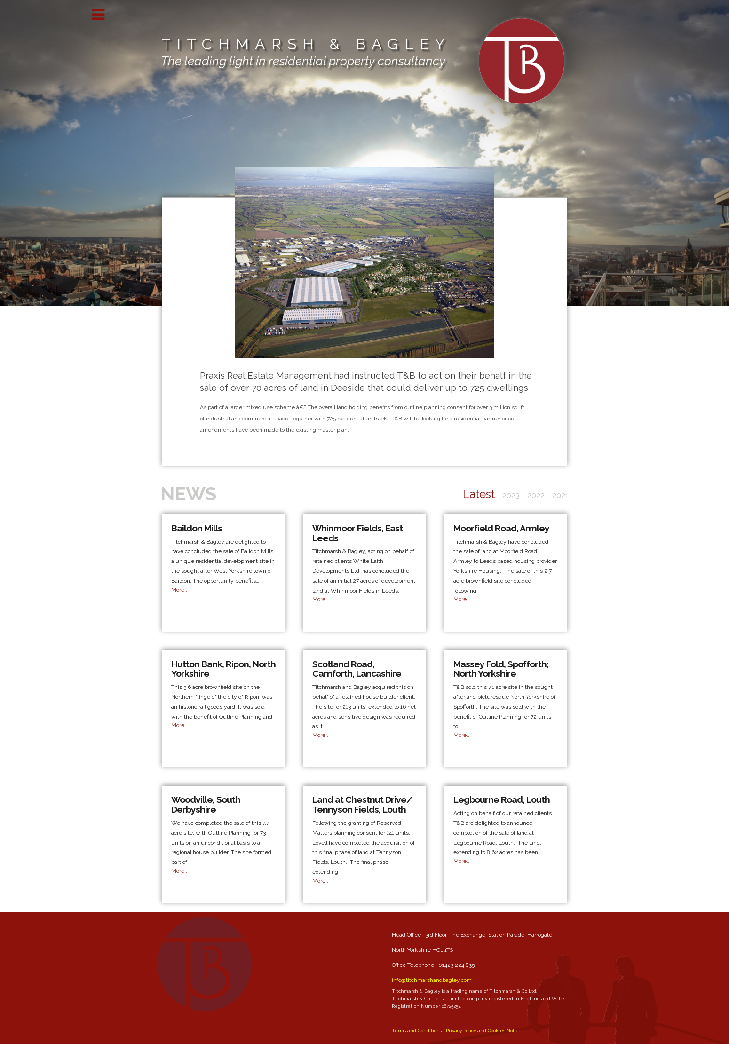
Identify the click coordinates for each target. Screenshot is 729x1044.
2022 (536, 495)
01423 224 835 (456, 965)
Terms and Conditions (417, 1030)
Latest (479, 494)
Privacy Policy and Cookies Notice (484, 1030)
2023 (511, 495)
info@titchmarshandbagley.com (432, 980)
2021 (560, 495)
